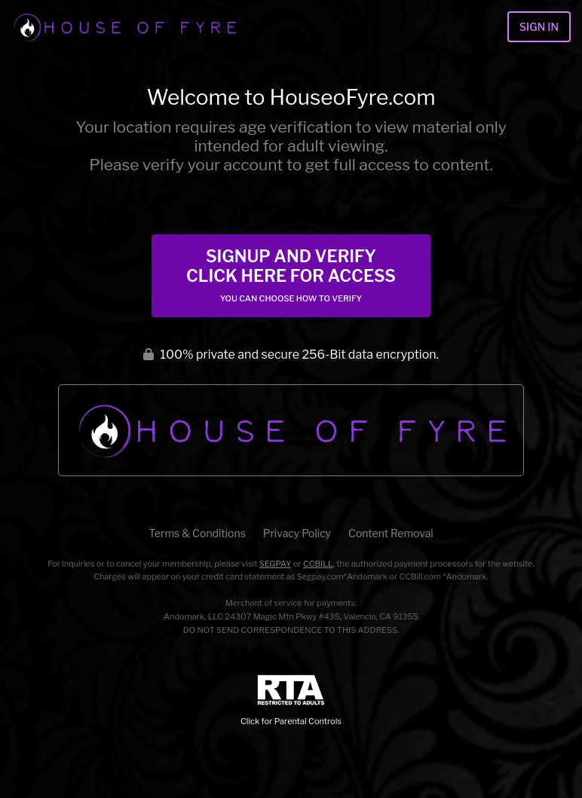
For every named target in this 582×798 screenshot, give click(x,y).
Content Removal (390, 533)
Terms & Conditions (197, 533)
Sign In (539, 26)
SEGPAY (275, 563)
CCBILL (318, 563)
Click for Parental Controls (291, 700)
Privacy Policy (297, 533)
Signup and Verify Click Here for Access (291, 275)
